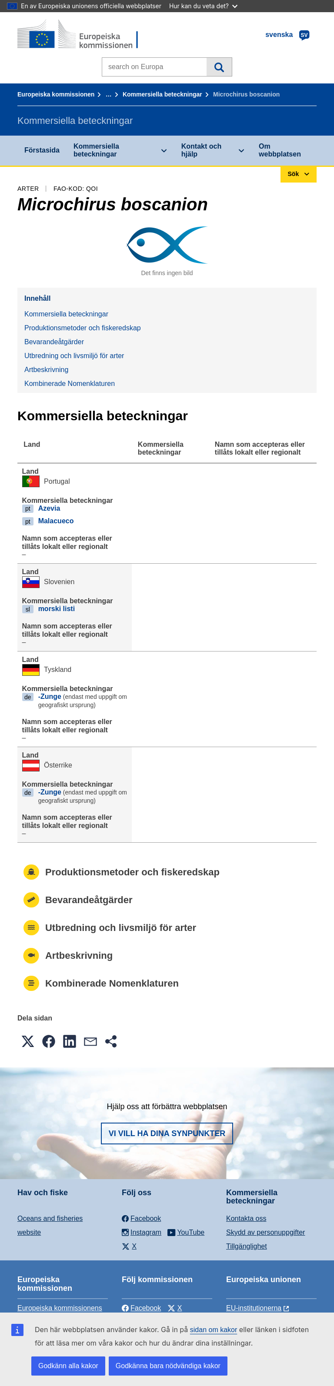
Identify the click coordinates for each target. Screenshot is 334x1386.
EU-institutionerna (253, 1308)
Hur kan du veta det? (203, 6)
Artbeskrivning (46, 369)
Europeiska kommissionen (55, 94)
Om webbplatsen (280, 150)
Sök (219, 67)
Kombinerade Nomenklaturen (69, 383)
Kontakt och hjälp (201, 150)
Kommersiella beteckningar (162, 94)
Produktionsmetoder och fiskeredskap (82, 328)
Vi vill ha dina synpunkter (167, 1133)
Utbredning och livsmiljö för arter (74, 355)
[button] (28, 1041)
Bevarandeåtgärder (54, 342)
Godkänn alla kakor (68, 1365)
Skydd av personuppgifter (265, 1232)
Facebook (141, 1308)
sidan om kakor (213, 1329)
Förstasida (42, 150)
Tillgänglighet (246, 1246)
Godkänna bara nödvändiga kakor (168, 1365)
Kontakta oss (246, 1218)
